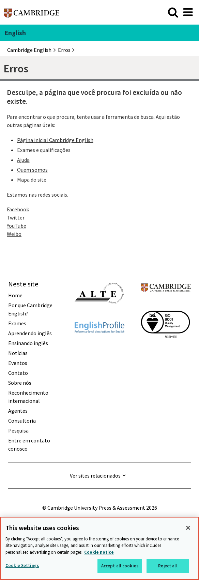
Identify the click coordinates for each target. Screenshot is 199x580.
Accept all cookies (119, 566)
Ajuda (23, 159)
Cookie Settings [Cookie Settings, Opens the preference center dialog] (22, 565)
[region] (99, 548)
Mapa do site (31, 179)
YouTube (16, 225)
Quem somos (32, 169)
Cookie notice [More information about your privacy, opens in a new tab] (99, 552)
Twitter (16, 217)
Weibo (14, 233)
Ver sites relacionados (95, 475)
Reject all (167, 566)
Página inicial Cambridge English (55, 140)
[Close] (188, 527)
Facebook (18, 209)
